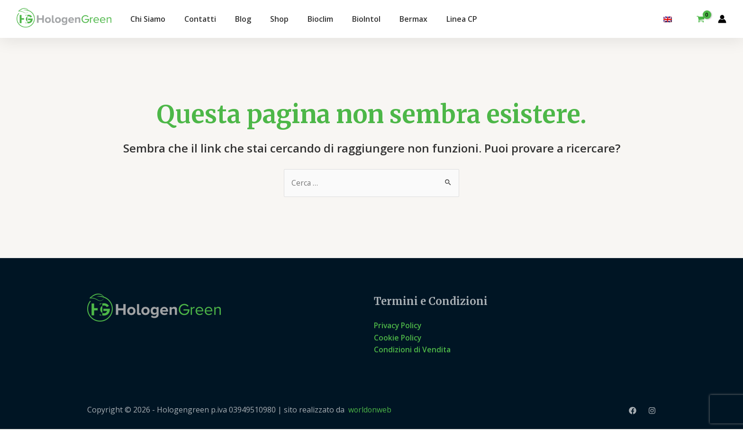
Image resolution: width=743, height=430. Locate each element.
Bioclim (320, 19)
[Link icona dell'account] (722, 19)
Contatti (200, 19)
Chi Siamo (147, 19)
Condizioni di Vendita (412, 350)
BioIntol (366, 19)
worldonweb (370, 410)
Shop (279, 19)
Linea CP (461, 19)
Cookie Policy (398, 337)
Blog (243, 19)
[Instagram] (652, 411)
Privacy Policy (399, 326)
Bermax (413, 19)
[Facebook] (632, 411)
